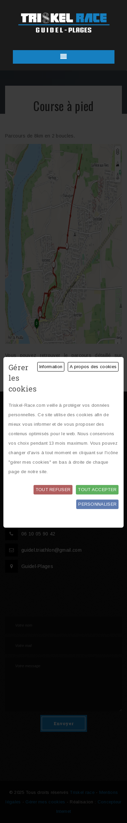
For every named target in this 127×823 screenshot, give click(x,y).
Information (50, 366)
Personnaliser (97, 504)
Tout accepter (97, 489)
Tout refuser (53, 489)
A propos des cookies (93, 366)
